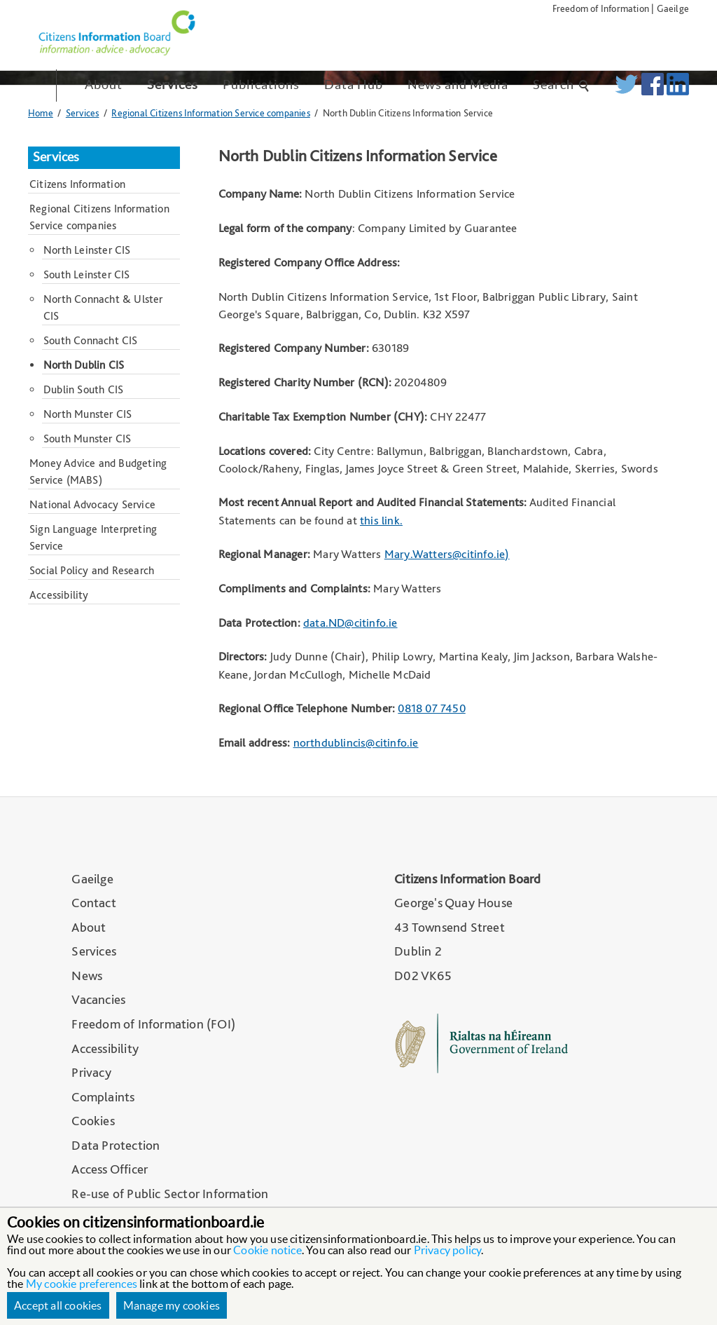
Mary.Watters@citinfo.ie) (447, 554)
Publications (261, 84)
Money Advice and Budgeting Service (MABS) (98, 471)
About (104, 84)
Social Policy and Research (91, 570)
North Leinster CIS (87, 250)
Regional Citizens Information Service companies (210, 112)
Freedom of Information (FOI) (153, 1024)
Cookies (92, 1121)
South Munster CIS (87, 438)
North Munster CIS (87, 414)
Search (561, 84)
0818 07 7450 (431, 708)
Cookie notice (267, 1250)
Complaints (102, 1097)
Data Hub (353, 84)
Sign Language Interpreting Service (93, 537)
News (86, 975)
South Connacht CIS (90, 340)
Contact (93, 903)
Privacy (91, 1072)
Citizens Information (77, 184)
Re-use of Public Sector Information (169, 1193)
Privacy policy (448, 1250)
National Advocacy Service (92, 504)
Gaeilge (673, 8)
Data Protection (115, 1145)
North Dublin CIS (83, 365)
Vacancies (98, 999)
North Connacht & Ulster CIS (103, 307)
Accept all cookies (58, 1305)
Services (172, 84)
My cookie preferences (81, 1283)
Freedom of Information (600, 8)
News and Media (458, 84)
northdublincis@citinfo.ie (356, 742)
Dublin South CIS (83, 389)
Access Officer (109, 1169)
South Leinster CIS (86, 274)
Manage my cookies (171, 1305)
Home (40, 112)
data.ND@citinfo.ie (350, 623)
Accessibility (59, 595)
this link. (381, 520)
